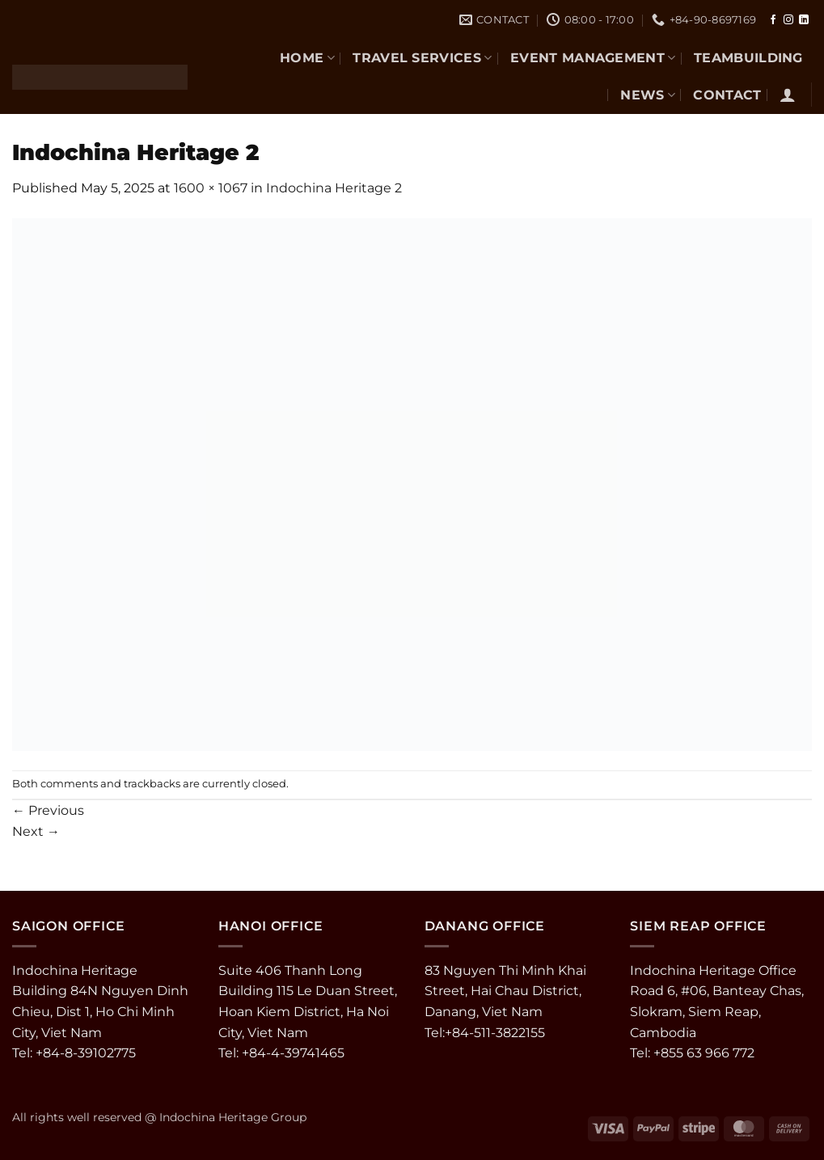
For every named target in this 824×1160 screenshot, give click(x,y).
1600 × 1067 (210, 188)
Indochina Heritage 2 (334, 188)
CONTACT (727, 95)
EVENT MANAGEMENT (593, 57)
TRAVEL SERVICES (422, 57)
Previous (48, 810)
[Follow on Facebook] (773, 20)
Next (36, 831)
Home (307, 57)
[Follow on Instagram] (788, 20)
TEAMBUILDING (748, 57)
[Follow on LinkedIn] (804, 20)
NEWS (647, 95)
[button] (788, 94)
